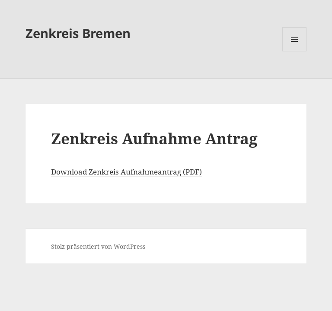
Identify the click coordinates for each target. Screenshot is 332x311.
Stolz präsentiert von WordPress (98, 246)
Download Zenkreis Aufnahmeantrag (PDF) (126, 172)
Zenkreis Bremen (78, 33)
